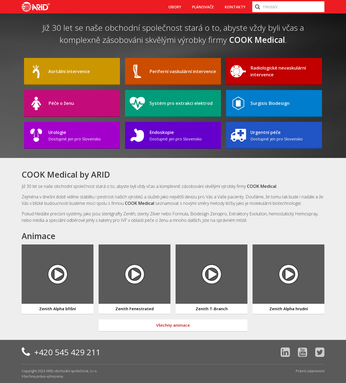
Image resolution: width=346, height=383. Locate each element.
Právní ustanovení (310, 370)
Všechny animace (173, 325)
